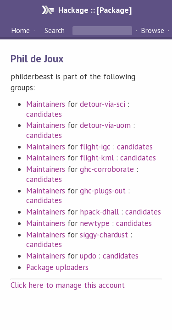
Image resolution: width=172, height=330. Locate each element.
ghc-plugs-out (103, 191)
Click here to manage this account (68, 285)
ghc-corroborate (107, 169)
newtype (95, 223)
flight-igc (95, 147)
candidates (44, 114)
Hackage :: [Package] (95, 10)
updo (88, 256)
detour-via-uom (105, 125)
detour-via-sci (102, 104)
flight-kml (97, 158)
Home (20, 30)
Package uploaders (57, 267)
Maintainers (45, 104)
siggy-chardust (104, 235)
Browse (152, 30)
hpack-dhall (99, 212)
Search (54, 30)
